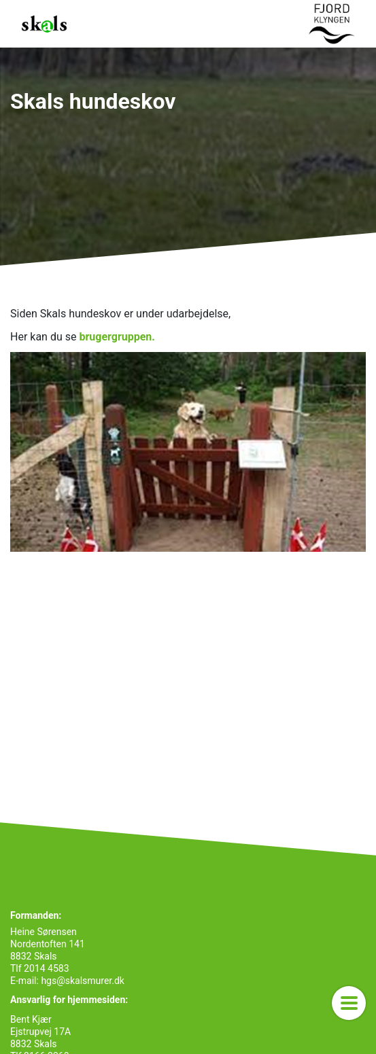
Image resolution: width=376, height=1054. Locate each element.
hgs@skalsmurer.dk (81, 980)
